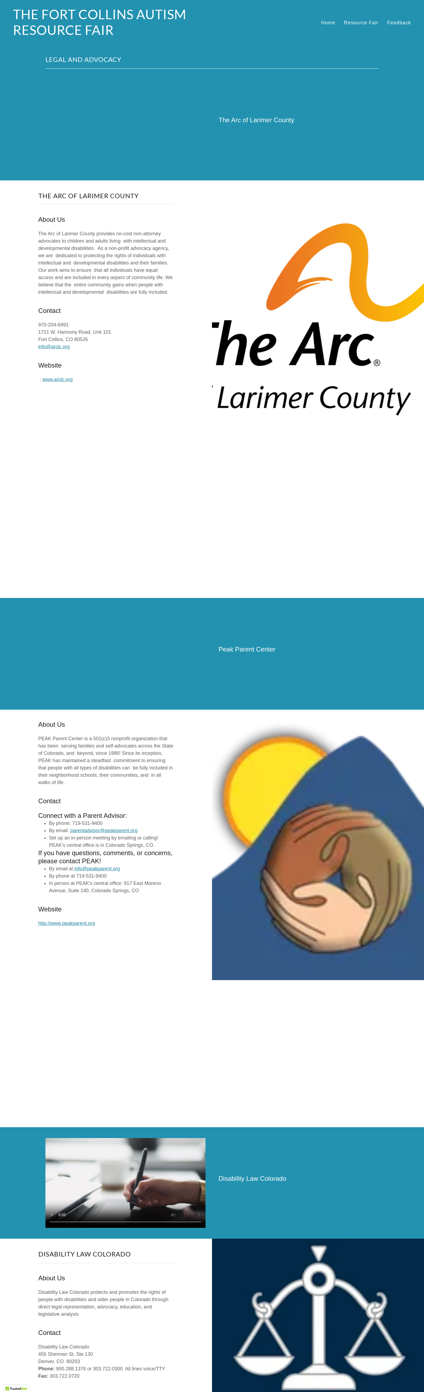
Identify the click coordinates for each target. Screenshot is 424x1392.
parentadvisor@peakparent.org (103, 830)
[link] (110, 33)
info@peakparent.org (97, 868)
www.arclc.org (57, 379)
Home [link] (328, 22)
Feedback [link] (399, 22)
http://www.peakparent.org (66, 923)
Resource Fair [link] (361, 22)
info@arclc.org (54, 346)
